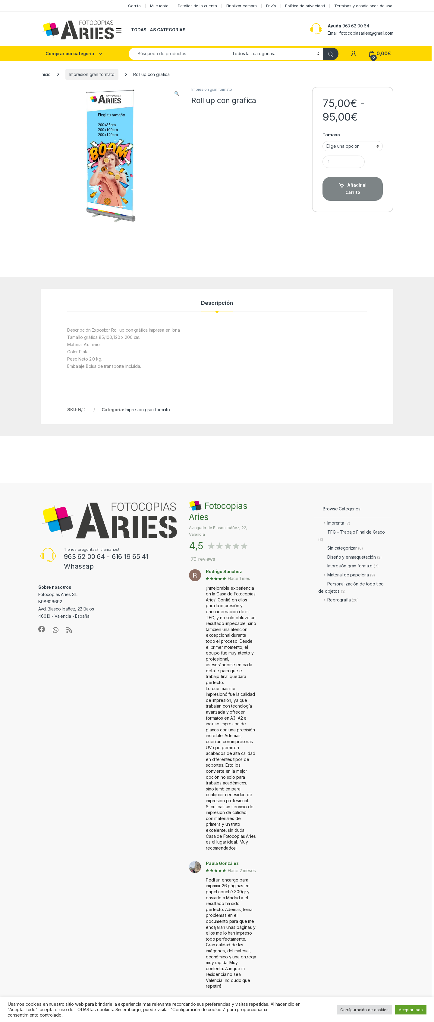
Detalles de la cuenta (197, 5)
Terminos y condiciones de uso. (363, 5)
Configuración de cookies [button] (364, 1009)
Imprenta (334, 522)
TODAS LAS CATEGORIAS (158, 29)
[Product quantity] (343, 162)
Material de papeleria (346, 574)
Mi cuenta (159, 5)
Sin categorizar (340, 547)
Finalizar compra (241, 5)
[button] (176, 93)
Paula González (222, 863)
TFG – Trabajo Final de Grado (351, 535)
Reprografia (338, 599)
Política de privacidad (305, 5)
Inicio (46, 74)
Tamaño (331, 134)
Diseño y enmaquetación (349, 557)
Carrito (134, 5)
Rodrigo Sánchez (224, 571)
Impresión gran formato (92, 74)
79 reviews (203, 559)
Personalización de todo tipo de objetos (351, 587)
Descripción (217, 303)
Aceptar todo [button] (411, 1009)
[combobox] (179, 54)
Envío (271, 5)
